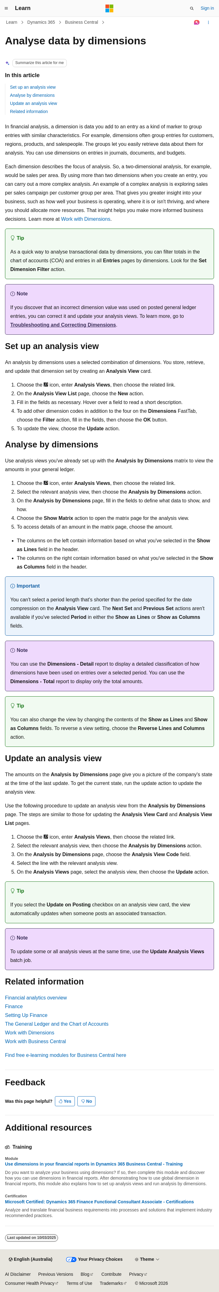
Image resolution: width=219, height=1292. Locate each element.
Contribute (111, 1274)
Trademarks (111, 1283)
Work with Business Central (35, 1041)
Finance (14, 1006)
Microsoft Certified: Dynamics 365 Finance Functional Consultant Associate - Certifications (99, 1201)
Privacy (136, 1274)
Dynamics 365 (41, 22)
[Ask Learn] (197, 22)
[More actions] (208, 22)
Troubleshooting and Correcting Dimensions (63, 325)
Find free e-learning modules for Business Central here (65, 1055)
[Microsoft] (109, 8)
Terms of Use (79, 1283)
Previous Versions (55, 1274)
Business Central (81, 22)
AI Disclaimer (18, 1274)
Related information (29, 111)
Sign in (207, 8)
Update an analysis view (33, 103)
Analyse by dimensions (32, 95)
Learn (11, 22)
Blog (85, 1274)
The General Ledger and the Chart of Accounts (57, 1024)
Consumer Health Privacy (30, 1283)
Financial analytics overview (36, 997)
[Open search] (192, 8)
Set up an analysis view (33, 87)
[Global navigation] (6, 8)
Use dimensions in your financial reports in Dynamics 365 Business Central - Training (94, 1163)
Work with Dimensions (85, 219)
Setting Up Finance (26, 1015)
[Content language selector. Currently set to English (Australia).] (30, 1260)
